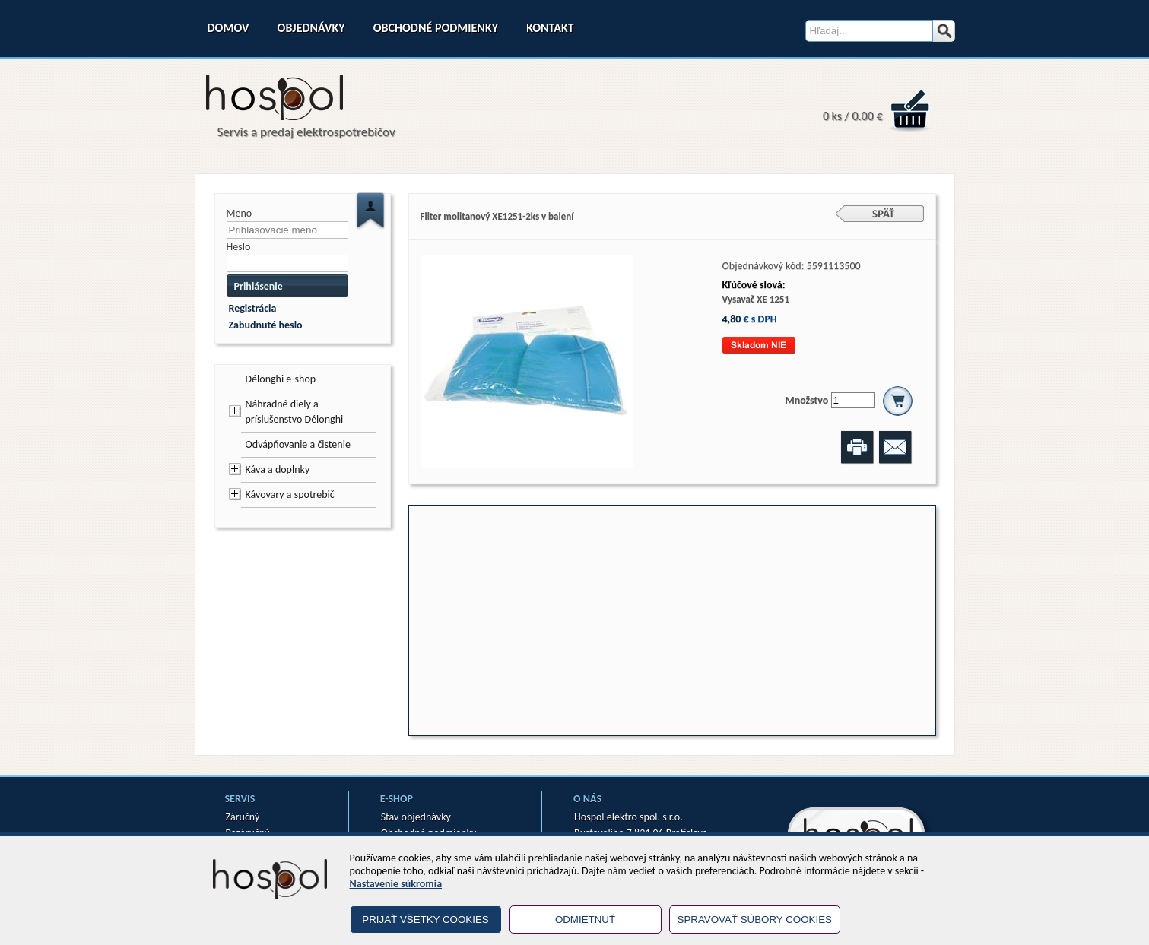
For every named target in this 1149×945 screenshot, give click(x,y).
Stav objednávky (416, 816)
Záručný (243, 816)
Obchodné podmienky (435, 28)
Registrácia (253, 308)
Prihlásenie (258, 286)
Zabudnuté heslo (266, 325)
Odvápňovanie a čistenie (298, 444)
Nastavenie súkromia (396, 883)
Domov (228, 28)
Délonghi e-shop (281, 379)
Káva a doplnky (278, 469)
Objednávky (311, 28)
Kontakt (549, 28)
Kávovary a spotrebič (290, 494)
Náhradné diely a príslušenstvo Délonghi (295, 412)
